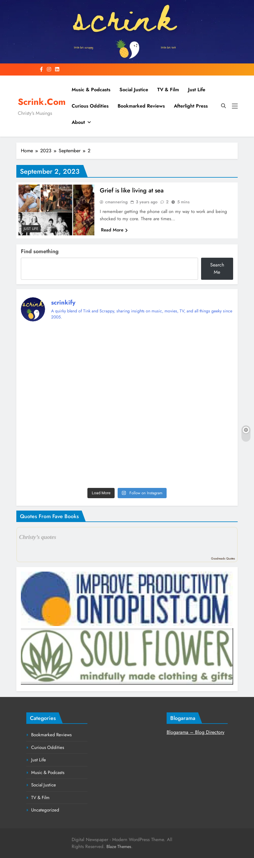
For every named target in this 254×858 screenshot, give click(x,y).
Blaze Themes (118, 846)
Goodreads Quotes (223, 558)
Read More (114, 230)
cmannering (116, 202)
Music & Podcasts (91, 89)
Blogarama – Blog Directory (195, 732)
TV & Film (168, 89)
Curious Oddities (90, 105)
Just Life (196, 89)
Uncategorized (45, 810)
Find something (40, 251)
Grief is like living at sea (132, 190)
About (78, 122)
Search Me (217, 268)
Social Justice (133, 89)
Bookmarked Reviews (141, 105)
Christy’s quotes (37, 537)
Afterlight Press (191, 105)
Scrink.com (42, 101)
